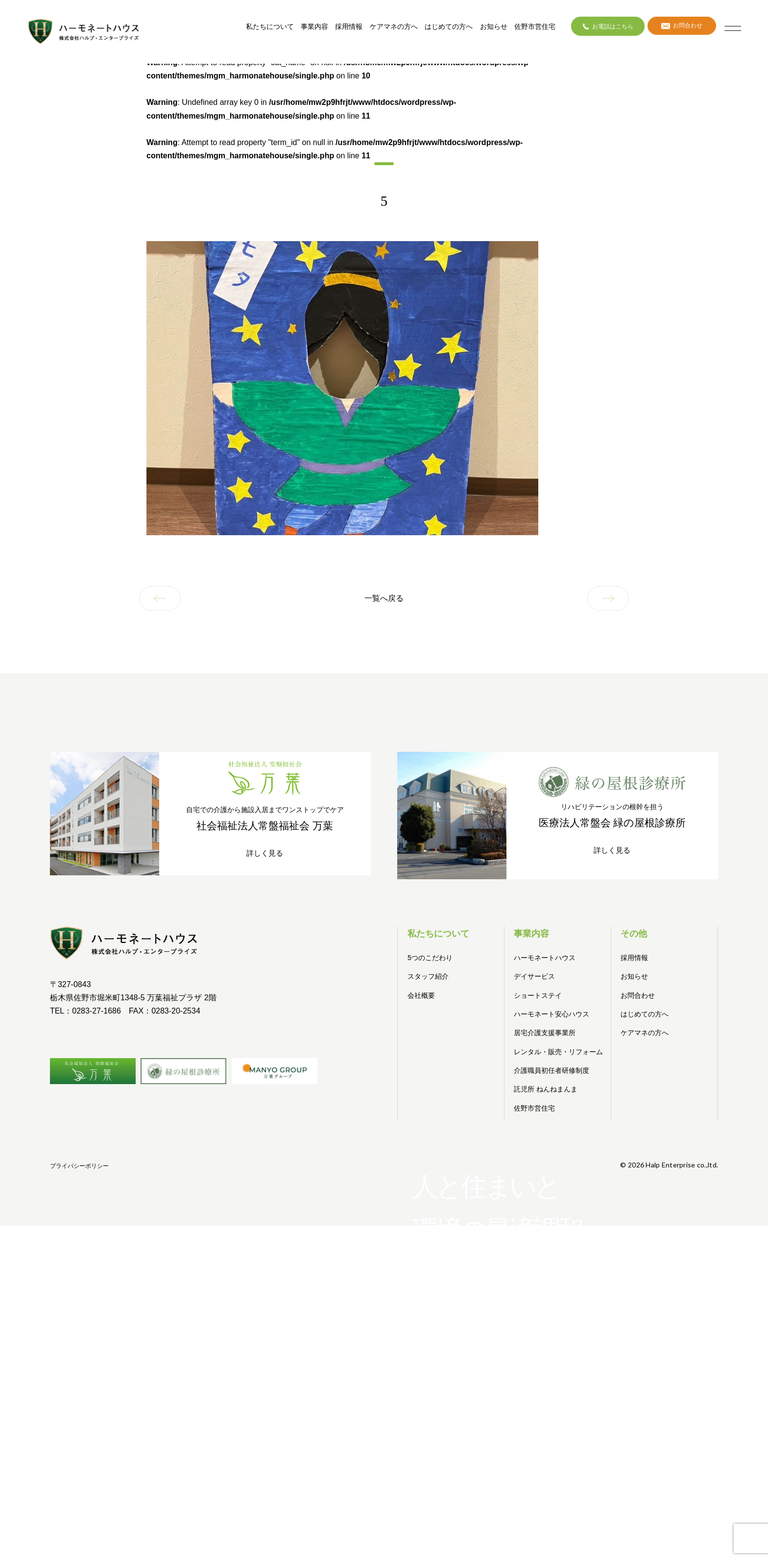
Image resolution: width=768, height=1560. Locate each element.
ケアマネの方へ (383, 29)
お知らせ (483, 29)
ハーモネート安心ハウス (554, 1012)
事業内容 (303, 29)
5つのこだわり (432, 956)
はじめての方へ (438, 29)
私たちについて (259, 29)
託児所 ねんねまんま (548, 1100)
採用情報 (338, 29)
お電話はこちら (597, 28)
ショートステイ (539, 993)
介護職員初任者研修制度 (554, 1082)
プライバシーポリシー (688, 1180)
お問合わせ (673, 28)
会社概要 (422, 993)
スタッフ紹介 (430, 974)
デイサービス (536, 974)
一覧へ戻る (384, 599)
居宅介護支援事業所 (547, 1031)
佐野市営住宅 (524, 29)
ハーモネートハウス (547, 956)
